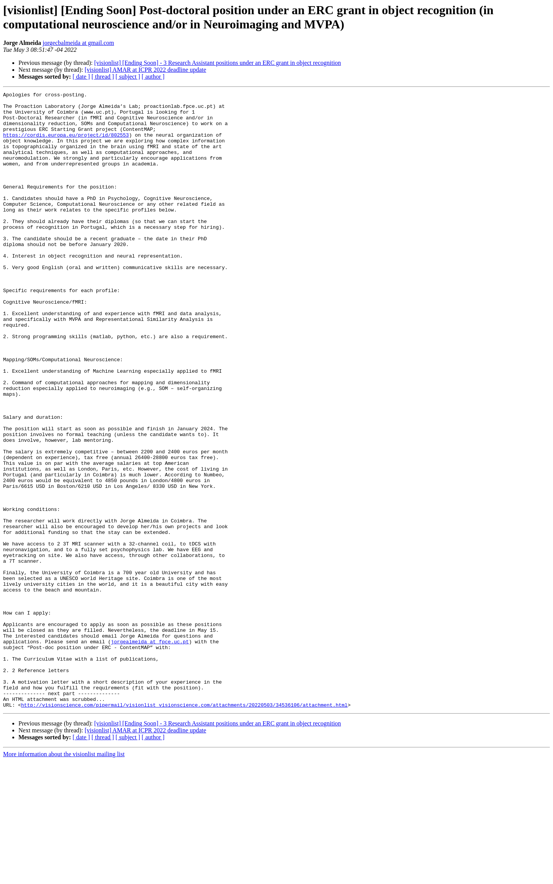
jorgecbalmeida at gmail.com (78, 43)
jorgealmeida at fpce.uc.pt (150, 752)
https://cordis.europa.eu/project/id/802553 (66, 143)
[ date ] (81, 76)
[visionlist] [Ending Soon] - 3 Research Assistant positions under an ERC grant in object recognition (217, 62)
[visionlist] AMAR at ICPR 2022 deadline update (145, 69)
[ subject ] (128, 76)
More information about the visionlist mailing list (63, 877)
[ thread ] (102, 76)
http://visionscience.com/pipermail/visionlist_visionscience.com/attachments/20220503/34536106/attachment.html (184, 828)
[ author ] (153, 76)
